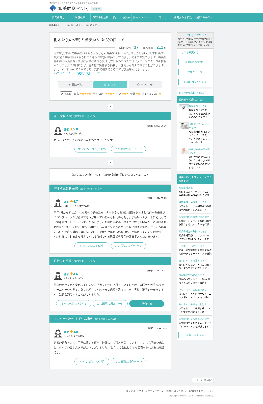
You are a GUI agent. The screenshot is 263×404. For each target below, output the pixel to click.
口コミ (162, 17)
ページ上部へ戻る (204, 380)
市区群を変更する (195, 61)
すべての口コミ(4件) (73, 303)
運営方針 (178, 390)
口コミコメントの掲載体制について (78, 73)
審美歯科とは (59, 17)
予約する (146, 303)
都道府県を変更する (195, 81)
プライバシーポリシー (148, 390)
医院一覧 (77, 84)
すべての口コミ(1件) (92, 245)
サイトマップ (207, 390)
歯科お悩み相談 (183, 17)
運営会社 (130, 390)
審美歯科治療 (100, 17)
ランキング (147, 84)
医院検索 (80, 17)
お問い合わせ (191, 390)
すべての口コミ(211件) (92, 149)
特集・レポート (142, 17)
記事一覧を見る (195, 334)
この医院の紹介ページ (128, 149)
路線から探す (195, 71)
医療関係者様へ (203, 17)
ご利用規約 (166, 390)
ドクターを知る (121, 17)
